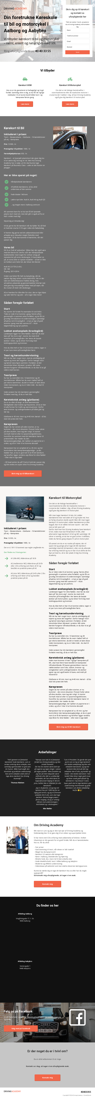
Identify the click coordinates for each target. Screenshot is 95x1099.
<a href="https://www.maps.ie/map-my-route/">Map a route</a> (70, 927)
